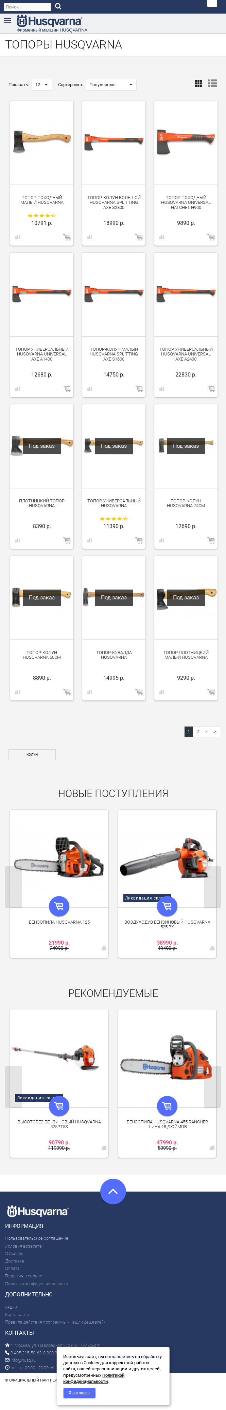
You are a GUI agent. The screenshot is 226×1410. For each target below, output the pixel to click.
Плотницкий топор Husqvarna (42, 503)
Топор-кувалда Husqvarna (114, 655)
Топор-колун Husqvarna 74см (186, 503)
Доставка (14, 1260)
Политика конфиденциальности (36, 1283)
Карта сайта (17, 1314)
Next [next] (212, 887)
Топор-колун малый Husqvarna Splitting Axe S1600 (114, 354)
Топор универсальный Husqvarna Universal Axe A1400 (42, 354)
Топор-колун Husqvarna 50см (42, 655)
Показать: (18, 84)
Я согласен (79, 1393)
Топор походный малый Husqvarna (42, 200)
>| (216, 731)
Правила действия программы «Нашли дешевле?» (55, 1322)
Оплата (12, 1268)
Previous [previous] (13, 887)
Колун (32, 754)
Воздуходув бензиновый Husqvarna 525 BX (167, 924)
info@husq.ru (20, 1360)
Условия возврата (23, 1246)
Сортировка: (70, 84)
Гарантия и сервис (23, 1275)
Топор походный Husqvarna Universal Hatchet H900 (186, 202)
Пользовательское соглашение (36, 1238)
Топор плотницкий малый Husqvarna (186, 655)
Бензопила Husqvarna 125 (59, 922)
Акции (11, 1307)
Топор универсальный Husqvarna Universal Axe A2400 (186, 354)
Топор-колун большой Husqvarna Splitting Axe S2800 (114, 202)
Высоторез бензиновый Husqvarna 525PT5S (59, 1124)
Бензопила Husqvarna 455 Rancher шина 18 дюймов (167, 1124)
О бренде (14, 1253)
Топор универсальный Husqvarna (114, 503)
